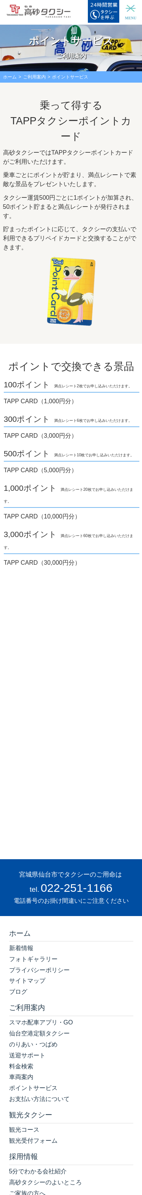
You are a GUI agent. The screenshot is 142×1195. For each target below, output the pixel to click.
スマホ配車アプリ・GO (41, 1022)
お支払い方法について (39, 1099)
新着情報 (21, 948)
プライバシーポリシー (39, 970)
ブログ (18, 991)
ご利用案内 (34, 77)
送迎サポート (27, 1055)
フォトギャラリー (33, 959)
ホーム (10, 77)
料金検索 (21, 1066)
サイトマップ (27, 980)
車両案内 (21, 1077)
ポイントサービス (33, 1088)
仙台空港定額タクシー (39, 1033)
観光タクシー (30, 1115)
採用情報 (23, 1157)
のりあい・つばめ (33, 1044)
